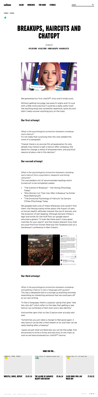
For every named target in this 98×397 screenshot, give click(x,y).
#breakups (53, 48)
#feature (33, 48)
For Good (42, 5)
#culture (42, 48)
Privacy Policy (43, 394)
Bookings (31, 5)
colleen (7, 4)
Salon (21, 5)
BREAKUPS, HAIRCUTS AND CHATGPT (49, 32)
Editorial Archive (22, 394)
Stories (53, 5)
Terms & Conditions (32, 394)
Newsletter (84, 393)
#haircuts (64, 48)
